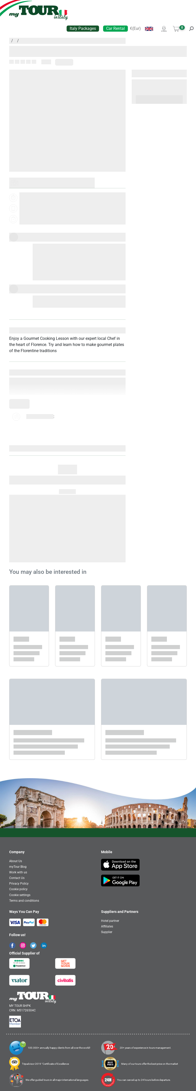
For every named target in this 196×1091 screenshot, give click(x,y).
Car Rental (115, 28)
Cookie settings (19, 895)
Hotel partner (110, 921)
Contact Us (16, 878)
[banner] (38, 12)
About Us (15, 861)
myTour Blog (18, 867)
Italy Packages (83, 28)
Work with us (18, 872)
